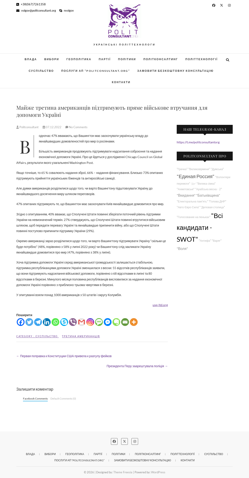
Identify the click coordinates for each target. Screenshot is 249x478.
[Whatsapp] (55, 322)
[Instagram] (90, 322)
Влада (31, 59)
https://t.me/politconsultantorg (198, 142)
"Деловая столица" (212, 207)
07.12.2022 (52, 127)
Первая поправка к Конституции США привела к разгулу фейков (64, 356)
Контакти (121, 82)
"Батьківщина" (208, 195)
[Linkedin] (47, 322)
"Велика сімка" (206, 183)
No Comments (78, 127)
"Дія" (193, 183)
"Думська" (217, 169)
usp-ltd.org (160, 305)
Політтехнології (201, 59)
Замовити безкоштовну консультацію (175, 70)
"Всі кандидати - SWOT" (200, 227)
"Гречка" (182, 169)
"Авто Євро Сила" (188, 207)
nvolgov (66, 10)
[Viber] (73, 322)
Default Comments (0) (63, 398)
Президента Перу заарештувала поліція (137, 366)
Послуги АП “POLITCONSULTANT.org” (95, 70)
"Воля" (182, 248)
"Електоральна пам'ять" (192, 201)
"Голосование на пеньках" (193, 217)
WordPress (158, 472)
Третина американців (81, 336)
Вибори (51, 59)
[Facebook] (21, 322)
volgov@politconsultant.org (36, 10)
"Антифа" (205, 240)
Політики (127, 59)
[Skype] (64, 322)
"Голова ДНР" (217, 201)
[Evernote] (116, 322)
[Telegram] (38, 322)
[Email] (125, 322)
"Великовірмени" (199, 169)
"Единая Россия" (195, 176)
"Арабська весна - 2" (208, 189)
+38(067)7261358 (31, 4)
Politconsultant (27, 127)
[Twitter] (29, 322)
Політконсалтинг (160, 59)
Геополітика (78, 59)
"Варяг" (216, 240)
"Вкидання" (186, 195)
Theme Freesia (122, 472)
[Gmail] (81, 322)
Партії (105, 59)
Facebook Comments (35, 398)
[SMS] (99, 322)
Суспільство (41, 70)
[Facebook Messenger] (108, 322)
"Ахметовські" (186, 189)
